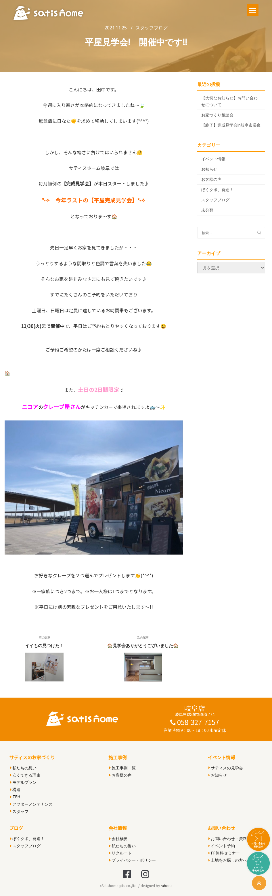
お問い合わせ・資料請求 (231, 838)
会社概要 (118, 838)
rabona (167, 885)
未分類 (207, 210)
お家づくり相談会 (217, 115)
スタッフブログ (151, 28)
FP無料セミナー (224, 853)
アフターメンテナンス (31, 804)
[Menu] (252, 10)
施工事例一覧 (122, 768)
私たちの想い (23, 768)
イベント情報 (213, 158)
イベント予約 (221, 845)
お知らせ (209, 169)
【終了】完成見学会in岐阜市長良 (231, 125)
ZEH (15, 796)
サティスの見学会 (225, 768)
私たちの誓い (122, 845)
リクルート (120, 853)
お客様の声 (211, 179)
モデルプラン (23, 782)
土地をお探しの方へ (227, 860)
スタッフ (19, 811)
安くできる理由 (25, 775)
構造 (15, 789)
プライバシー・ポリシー (132, 860)
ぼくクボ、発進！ (217, 189)
